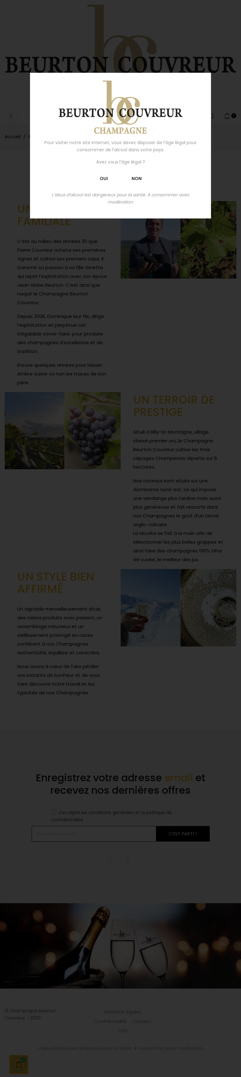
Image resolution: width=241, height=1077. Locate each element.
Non (137, 178)
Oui (104, 178)
